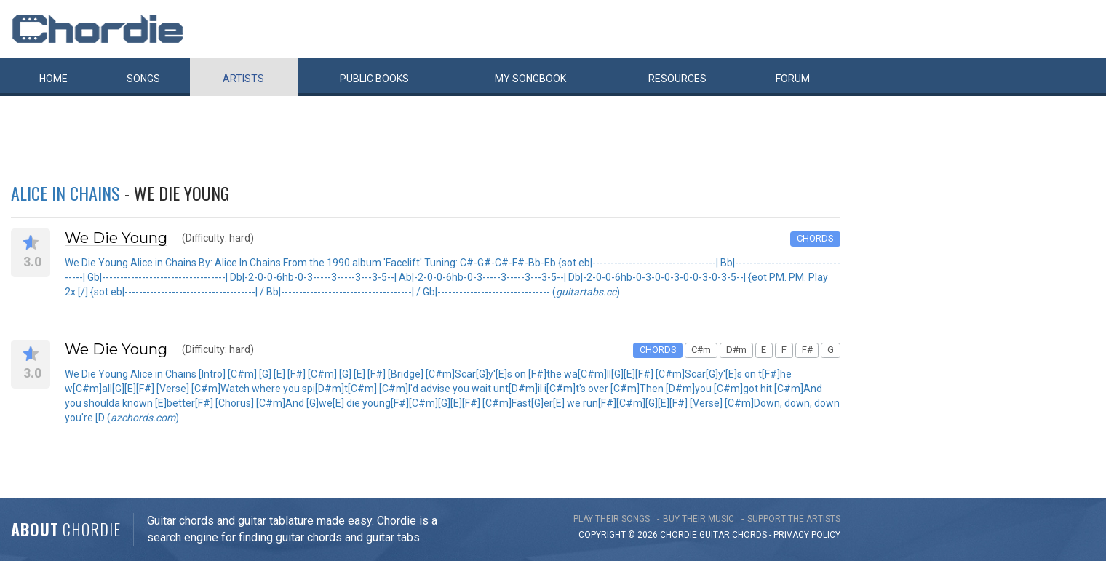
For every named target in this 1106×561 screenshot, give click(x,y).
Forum (793, 78)
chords (749, 535)
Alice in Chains (65, 193)
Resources (677, 78)
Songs (143, 78)
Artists (243, 78)
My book (530, 78)
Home (53, 78)
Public (374, 78)
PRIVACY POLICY (806, 535)
